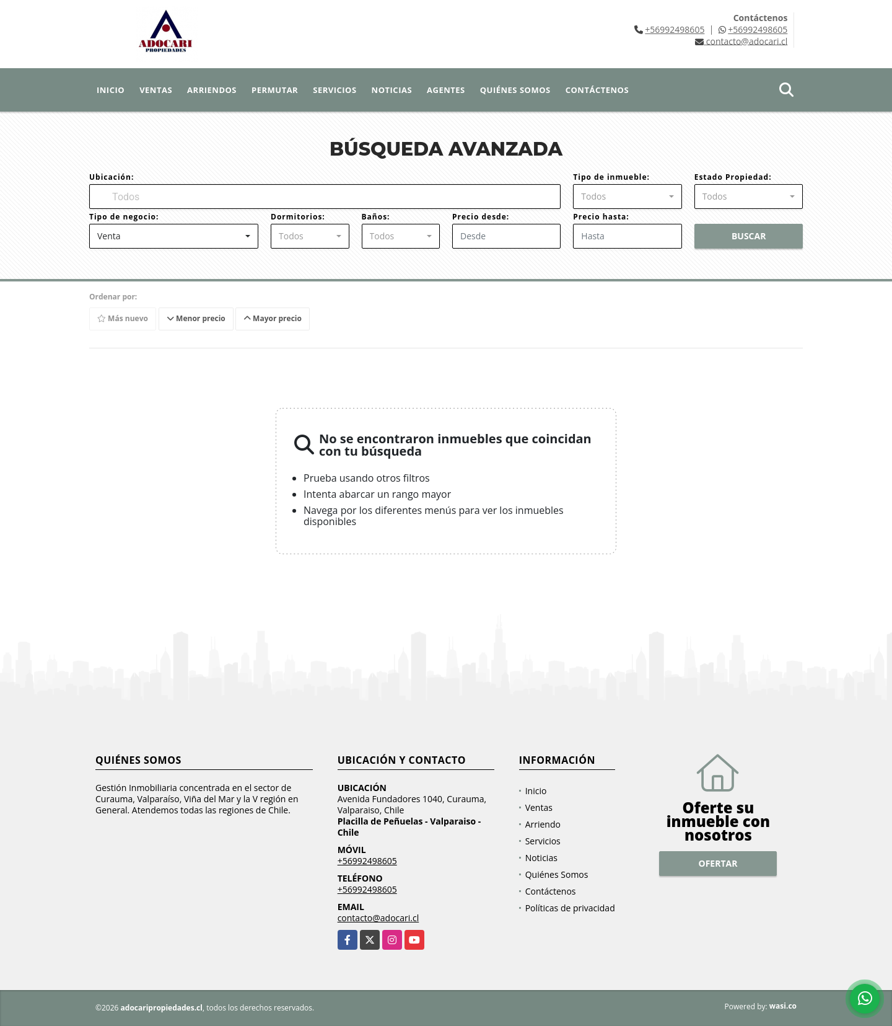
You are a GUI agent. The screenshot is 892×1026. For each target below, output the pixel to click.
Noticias (392, 89)
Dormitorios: (298, 216)
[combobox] (627, 196)
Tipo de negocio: (124, 216)
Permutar (274, 89)
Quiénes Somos (515, 89)
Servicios (334, 89)
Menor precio (196, 318)
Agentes (446, 89)
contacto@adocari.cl (378, 918)
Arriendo (543, 824)
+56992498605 (674, 29)
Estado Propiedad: (733, 177)
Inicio (111, 89)
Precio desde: (480, 216)
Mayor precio (272, 318)
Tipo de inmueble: (611, 177)
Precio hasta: (601, 216)
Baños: (376, 216)
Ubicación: (111, 177)
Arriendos (212, 89)
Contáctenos (597, 89)
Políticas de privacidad (570, 908)
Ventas (155, 89)
